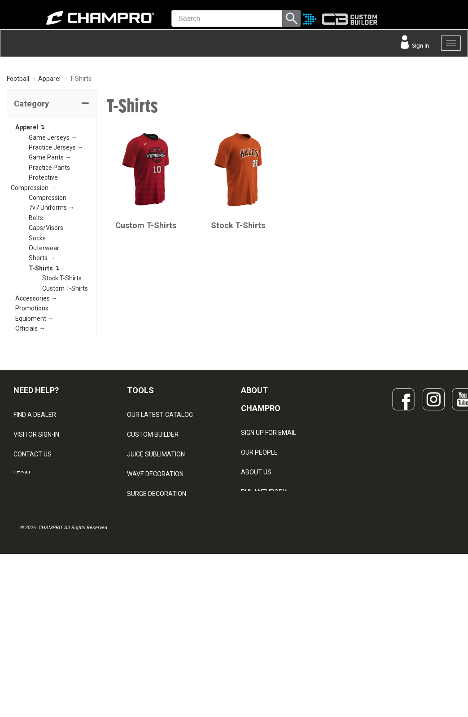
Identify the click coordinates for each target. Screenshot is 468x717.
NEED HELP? (36, 502)
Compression (47, 309)
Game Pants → (50, 269)
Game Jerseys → (53, 248)
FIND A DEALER (34, 526)
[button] (51, 216)
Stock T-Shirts (62, 390)
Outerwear (44, 359)
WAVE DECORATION (155, 585)
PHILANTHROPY (264, 603)
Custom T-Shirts (65, 399)
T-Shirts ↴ (44, 380)
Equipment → (34, 430)
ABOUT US (256, 583)
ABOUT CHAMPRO (260, 511)
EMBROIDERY (146, 645)
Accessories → (36, 410)
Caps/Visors (46, 339)
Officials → (30, 440)
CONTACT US (32, 566)
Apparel (49, 190)
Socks (37, 349)
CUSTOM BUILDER (153, 546)
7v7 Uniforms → (51, 319)
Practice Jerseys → (56, 259)
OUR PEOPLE (259, 563)
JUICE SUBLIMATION (156, 566)
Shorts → (42, 369)
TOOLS (140, 502)
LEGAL (22, 585)
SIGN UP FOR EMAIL (268, 544)
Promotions (31, 420)
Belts (36, 329)
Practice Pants (49, 279)
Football (18, 190)
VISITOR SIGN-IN (36, 546)
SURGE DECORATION (156, 605)
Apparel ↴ (30, 239)
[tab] (51, 216)
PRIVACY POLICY (37, 605)
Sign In (420, 45)
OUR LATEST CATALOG (160, 526)
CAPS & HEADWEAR (155, 625)
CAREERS (255, 623)
